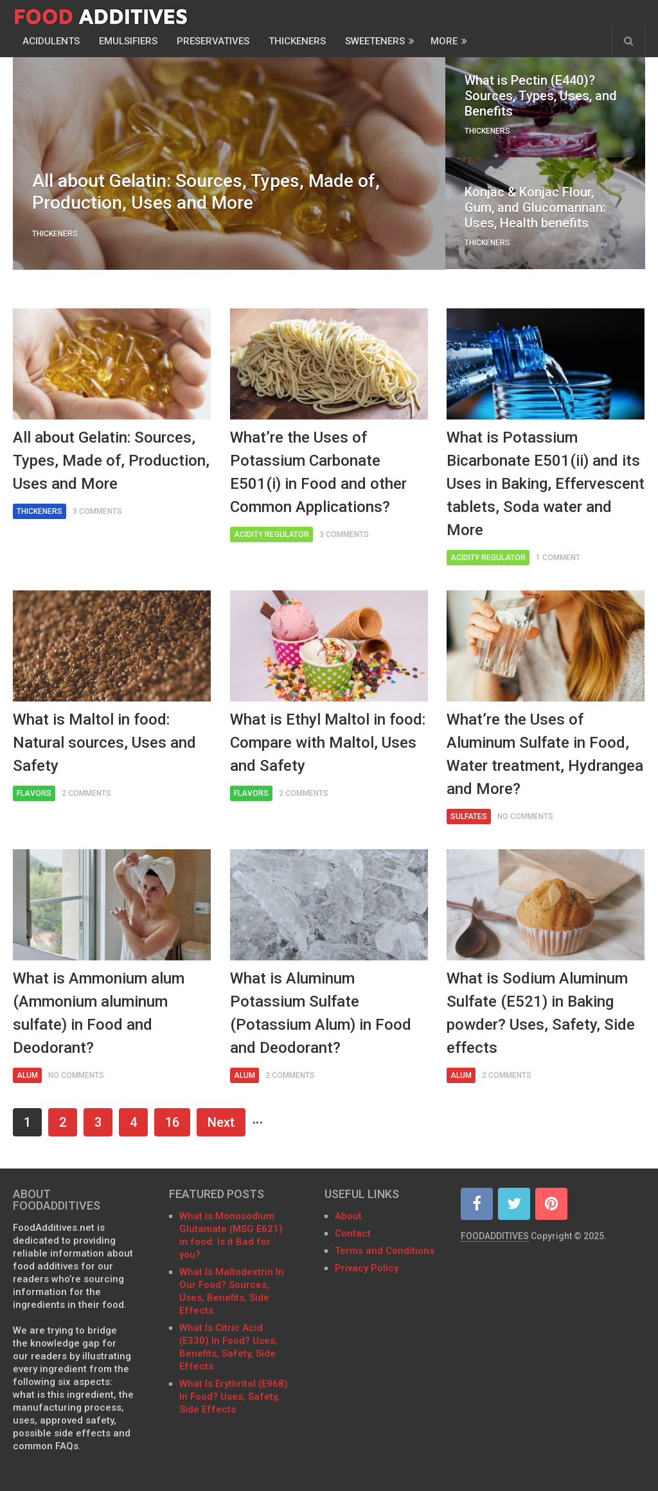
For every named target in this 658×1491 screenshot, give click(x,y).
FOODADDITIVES (495, 1236)
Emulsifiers (128, 41)
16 (172, 1122)
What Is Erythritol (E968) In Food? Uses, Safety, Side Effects (233, 1396)
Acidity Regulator (271, 534)
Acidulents (51, 41)
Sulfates (468, 816)
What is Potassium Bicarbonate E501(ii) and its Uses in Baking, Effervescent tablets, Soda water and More (546, 483)
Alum (27, 1075)
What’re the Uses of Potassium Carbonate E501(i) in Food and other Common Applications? (318, 472)
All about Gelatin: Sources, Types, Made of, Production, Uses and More (111, 460)
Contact (354, 1233)
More (444, 41)
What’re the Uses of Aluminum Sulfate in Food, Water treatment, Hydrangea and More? (545, 754)
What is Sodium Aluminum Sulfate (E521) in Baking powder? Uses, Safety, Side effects (541, 1013)
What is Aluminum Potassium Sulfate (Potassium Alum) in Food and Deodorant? (320, 1013)
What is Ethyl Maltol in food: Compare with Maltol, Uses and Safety (327, 742)
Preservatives (213, 41)
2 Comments (86, 793)
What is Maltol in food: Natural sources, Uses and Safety (104, 742)
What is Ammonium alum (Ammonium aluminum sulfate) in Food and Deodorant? (98, 1013)
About (348, 1216)
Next (221, 1122)
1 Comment (558, 557)
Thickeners (297, 41)
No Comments (525, 816)
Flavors (34, 793)
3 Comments (97, 511)
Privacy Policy (366, 1268)
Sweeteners (375, 41)
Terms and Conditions (384, 1251)
